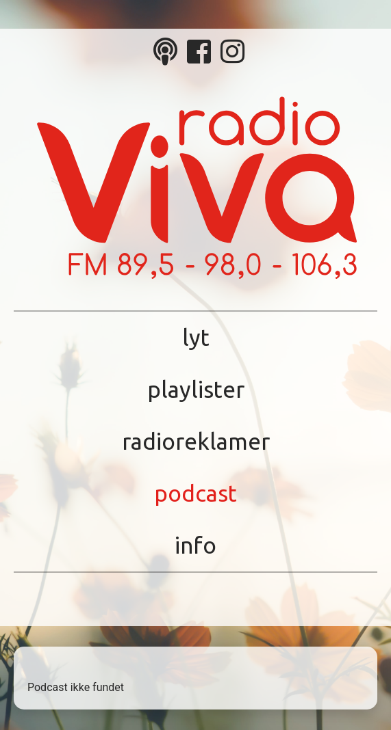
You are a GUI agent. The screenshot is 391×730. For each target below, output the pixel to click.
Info (195, 545)
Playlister (195, 389)
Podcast (195, 493)
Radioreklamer (196, 441)
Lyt (196, 337)
